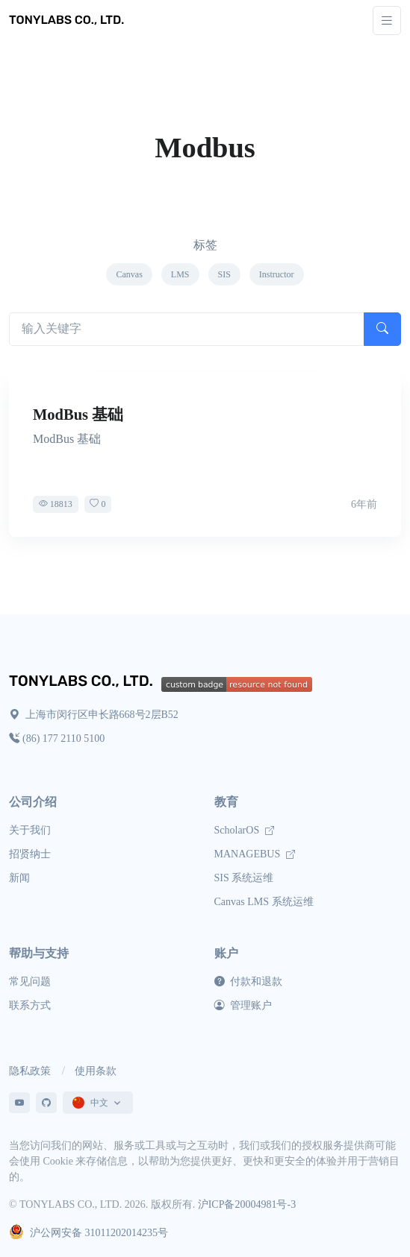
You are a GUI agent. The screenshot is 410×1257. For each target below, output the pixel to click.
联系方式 (30, 1005)
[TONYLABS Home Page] (85, 682)
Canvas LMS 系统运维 (264, 901)
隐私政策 (30, 1071)
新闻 (19, 877)
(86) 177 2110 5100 (57, 738)
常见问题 (30, 981)
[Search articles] (186, 329)
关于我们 (30, 830)
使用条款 (96, 1071)
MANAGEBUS (254, 854)
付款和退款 (248, 981)
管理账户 (243, 1005)
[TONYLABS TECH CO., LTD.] (68, 20)
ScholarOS (244, 830)
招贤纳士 (30, 854)
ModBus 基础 (78, 414)
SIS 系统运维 (244, 877)
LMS (180, 274)
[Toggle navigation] (387, 20)
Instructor (276, 274)
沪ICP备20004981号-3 (247, 1204)
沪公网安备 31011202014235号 (88, 1232)
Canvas (129, 274)
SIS (224, 274)
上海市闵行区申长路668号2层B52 (93, 714)
